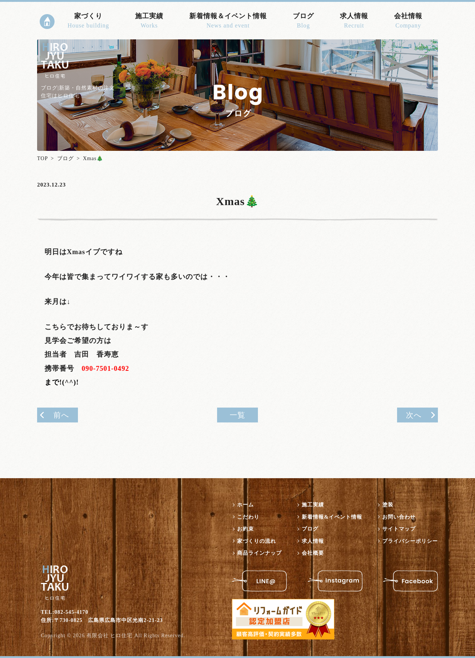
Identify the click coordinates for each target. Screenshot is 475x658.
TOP (42, 158)
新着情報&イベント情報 (332, 517)
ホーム (245, 505)
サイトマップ (399, 529)
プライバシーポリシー (410, 541)
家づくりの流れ (256, 541)
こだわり (248, 517)
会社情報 (408, 21)
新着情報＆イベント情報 (228, 21)
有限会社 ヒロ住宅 (109, 635)
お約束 (245, 529)
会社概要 (313, 553)
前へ (61, 415)
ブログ (303, 21)
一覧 (237, 415)
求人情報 (354, 21)
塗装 (387, 505)
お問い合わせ (399, 517)
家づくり (88, 21)
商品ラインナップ (259, 553)
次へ (414, 415)
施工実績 (149, 21)
